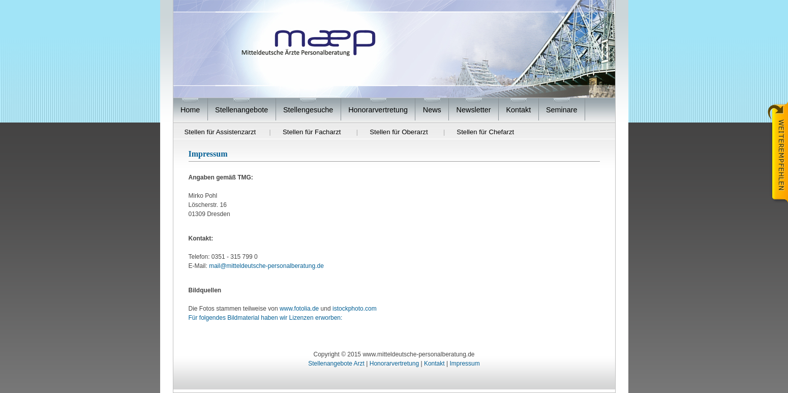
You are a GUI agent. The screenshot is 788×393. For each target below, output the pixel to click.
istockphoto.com (354, 308)
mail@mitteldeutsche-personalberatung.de (266, 265)
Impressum (464, 363)
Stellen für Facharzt (312, 132)
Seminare (562, 110)
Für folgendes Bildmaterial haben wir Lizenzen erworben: (266, 317)
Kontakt (518, 110)
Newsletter (474, 110)
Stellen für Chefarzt (485, 132)
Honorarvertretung (378, 110)
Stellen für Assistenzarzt (220, 132)
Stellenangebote (241, 110)
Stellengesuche (308, 110)
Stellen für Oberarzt (399, 132)
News (432, 110)
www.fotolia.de (299, 308)
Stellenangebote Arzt (336, 363)
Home (190, 110)
